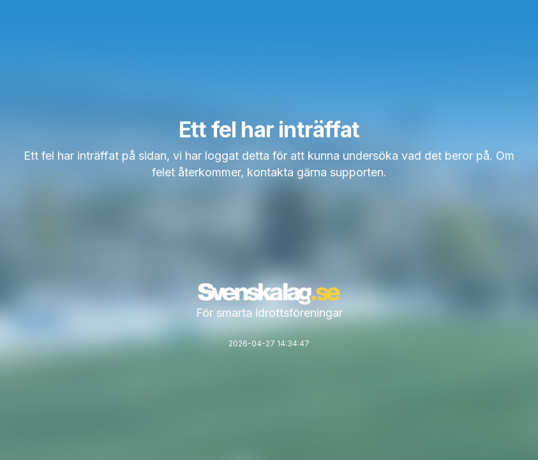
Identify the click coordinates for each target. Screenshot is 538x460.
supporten (357, 172)
